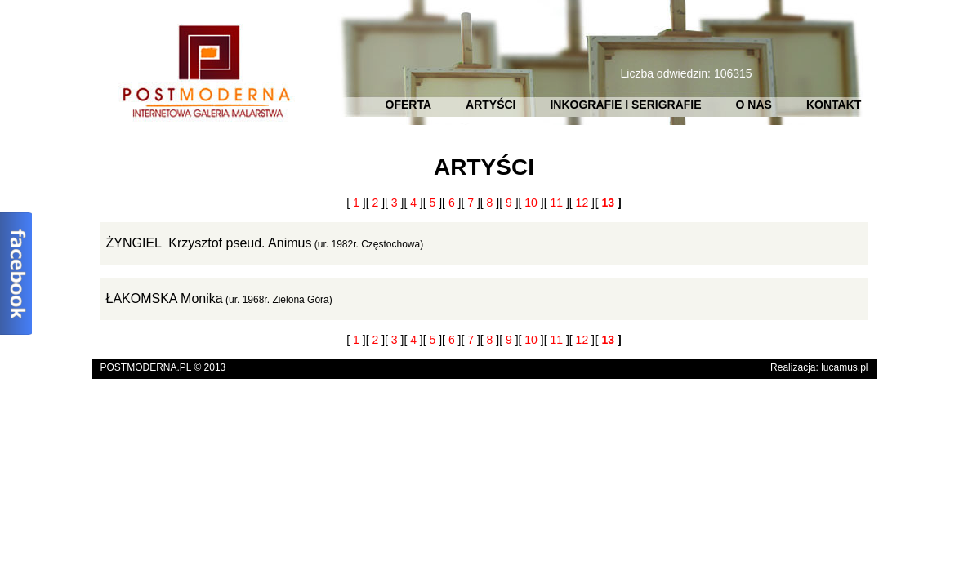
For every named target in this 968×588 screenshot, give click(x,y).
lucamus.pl (844, 367)
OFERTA (409, 104)
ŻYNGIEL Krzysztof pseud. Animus (209, 243)
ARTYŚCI (490, 104)
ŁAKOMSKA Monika (164, 298)
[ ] (355, 202)
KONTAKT (833, 104)
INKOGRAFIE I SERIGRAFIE (625, 104)
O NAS (754, 104)
